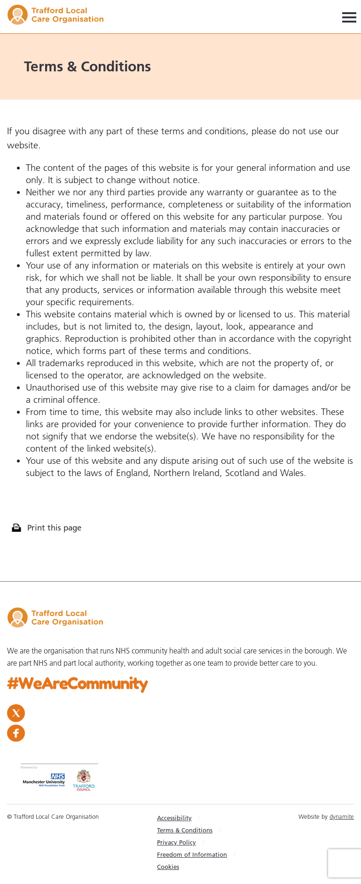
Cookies (168, 866)
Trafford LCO (60, 16)
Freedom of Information (192, 854)
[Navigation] (349, 16)
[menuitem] (198, 818)
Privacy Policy (176, 842)
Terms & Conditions (184, 830)
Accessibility (174, 818)
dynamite (342, 816)
